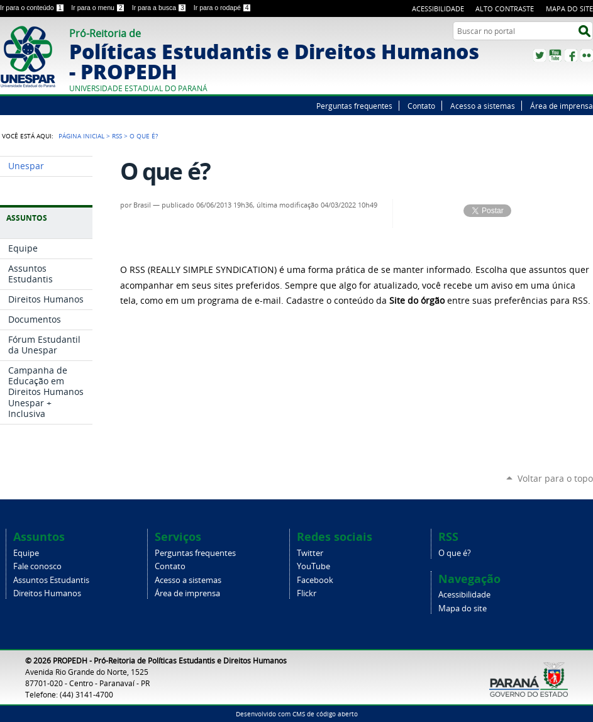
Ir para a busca (160, 7)
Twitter (539, 55)
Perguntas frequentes (354, 106)
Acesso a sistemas (482, 106)
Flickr (586, 55)
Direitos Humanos (47, 593)
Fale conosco (37, 566)
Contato (421, 106)
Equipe (26, 553)
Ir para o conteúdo (33, 7)
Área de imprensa (561, 106)
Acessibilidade (438, 8)
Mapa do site (569, 8)
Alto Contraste (504, 8)
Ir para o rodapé (223, 7)
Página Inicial (81, 135)
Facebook (571, 55)
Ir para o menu (98, 7)
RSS (117, 135)
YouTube (555, 55)
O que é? (454, 553)
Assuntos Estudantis (51, 580)
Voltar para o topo (555, 478)
